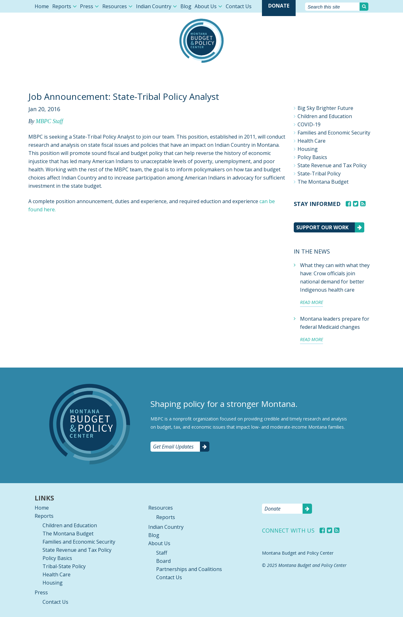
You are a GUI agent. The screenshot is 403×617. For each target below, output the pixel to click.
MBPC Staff (49, 121)
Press (86, 6)
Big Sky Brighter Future (325, 108)
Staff (161, 552)
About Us (206, 6)
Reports (61, 6)
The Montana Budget (323, 181)
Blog (185, 6)
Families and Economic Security (334, 132)
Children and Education (325, 116)
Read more (311, 302)
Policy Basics (312, 157)
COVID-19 (309, 124)
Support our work (322, 227)
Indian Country (153, 6)
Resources (114, 6)
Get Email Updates (173, 446)
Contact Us (239, 6)
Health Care (312, 140)
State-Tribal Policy (319, 173)
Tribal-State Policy (64, 566)
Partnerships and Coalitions (189, 569)
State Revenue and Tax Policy (332, 165)
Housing (308, 149)
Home (42, 6)
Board (163, 560)
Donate (278, 5)
